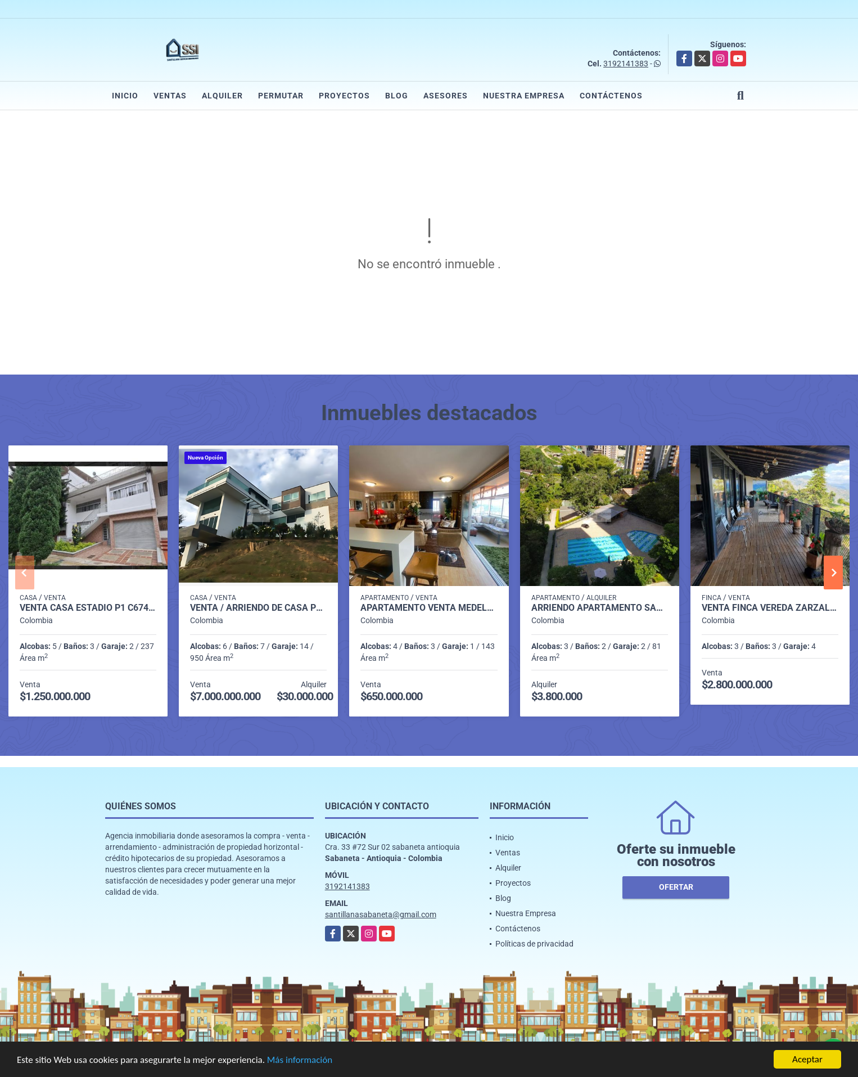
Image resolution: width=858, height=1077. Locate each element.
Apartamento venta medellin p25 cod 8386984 (428, 607)
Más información (299, 1061)
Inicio (125, 95)
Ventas (170, 95)
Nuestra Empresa (524, 95)
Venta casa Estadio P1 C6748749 (88, 607)
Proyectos (344, 95)
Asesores (445, 95)
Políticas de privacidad (534, 943)
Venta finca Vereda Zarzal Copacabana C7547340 (770, 607)
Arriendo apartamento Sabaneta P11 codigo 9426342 (599, 607)
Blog (396, 95)
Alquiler (222, 95)
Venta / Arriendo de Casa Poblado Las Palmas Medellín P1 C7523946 (258, 607)
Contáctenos (611, 95)
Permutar (281, 95)
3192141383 (625, 63)
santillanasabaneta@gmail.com (380, 914)
